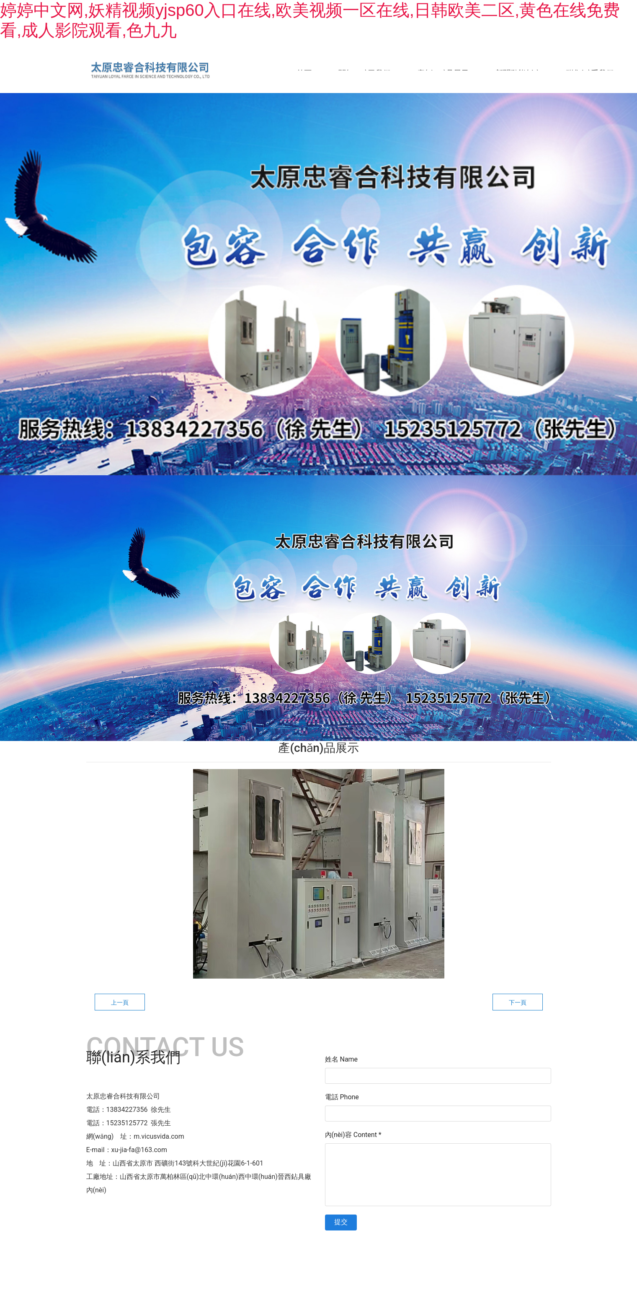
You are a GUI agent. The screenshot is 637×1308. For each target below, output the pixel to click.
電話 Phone (342, 1099)
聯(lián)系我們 (590, 73)
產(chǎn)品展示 (443, 73)
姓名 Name (341, 1062)
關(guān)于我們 (364, 73)
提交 (341, 1224)
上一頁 (120, 1005)
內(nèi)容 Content (353, 1137)
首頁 (304, 73)
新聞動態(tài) (517, 73)
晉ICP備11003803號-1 (390, 1249)
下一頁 (517, 1005)
